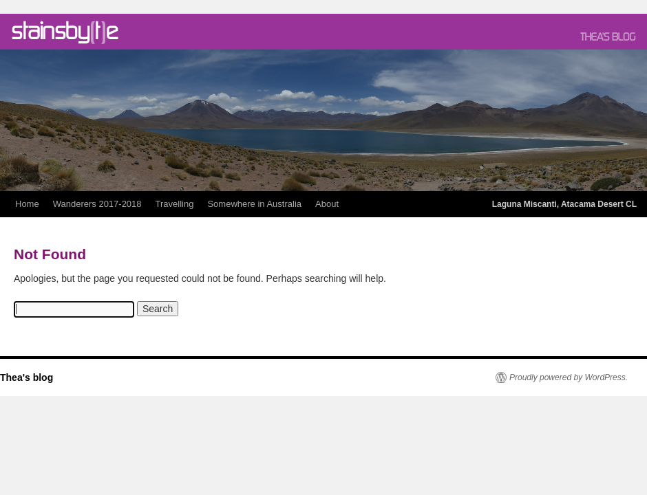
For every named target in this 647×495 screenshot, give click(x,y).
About (327, 204)
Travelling (175, 204)
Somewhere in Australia (254, 204)
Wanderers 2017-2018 (97, 204)
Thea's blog (26, 377)
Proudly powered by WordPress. (568, 377)
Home (27, 204)
